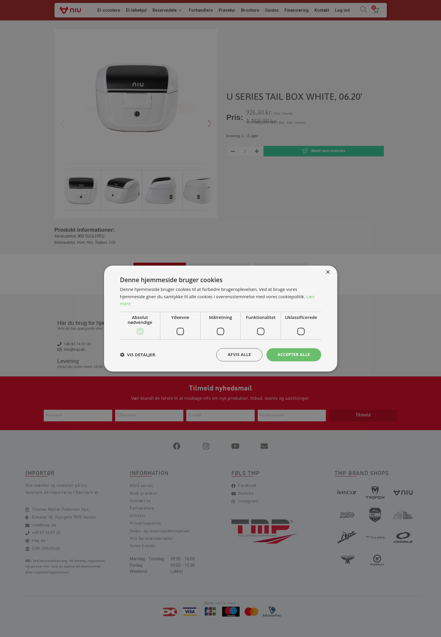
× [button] (328, 272)
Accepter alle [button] (293, 354)
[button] (137, 354)
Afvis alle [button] (239, 354)
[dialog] (220, 318)
